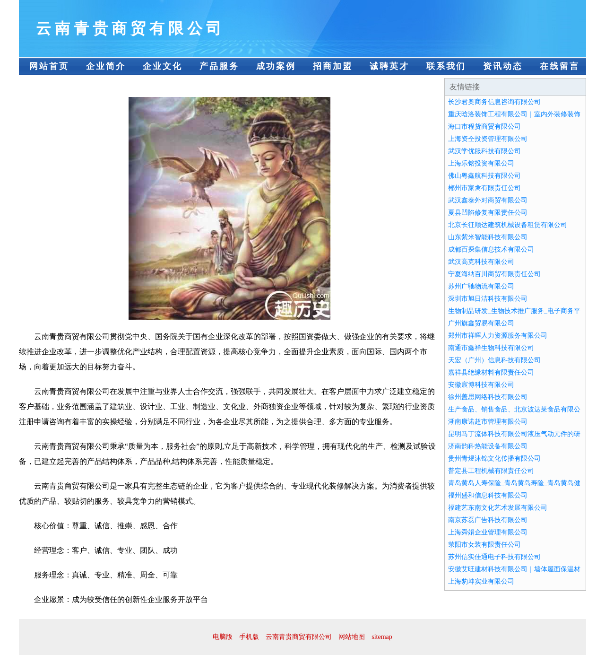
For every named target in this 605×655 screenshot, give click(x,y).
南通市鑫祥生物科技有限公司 (491, 347)
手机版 (249, 636)
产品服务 (219, 66)
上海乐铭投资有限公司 (481, 163)
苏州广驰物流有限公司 (481, 286)
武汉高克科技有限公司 (481, 261)
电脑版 (223, 636)
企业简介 (106, 66)
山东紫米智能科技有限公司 (487, 237)
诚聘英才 (389, 66)
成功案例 (276, 66)
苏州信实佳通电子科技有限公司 (494, 556)
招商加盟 (333, 66)
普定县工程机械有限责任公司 (491, 470)
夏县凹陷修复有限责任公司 (487, 212)
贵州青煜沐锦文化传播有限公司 (494, 458)
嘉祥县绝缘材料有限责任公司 (491, 372)
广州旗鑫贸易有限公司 (481, 323)
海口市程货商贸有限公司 (484, 126)
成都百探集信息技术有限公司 (491, 249)
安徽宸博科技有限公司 (481, 384)
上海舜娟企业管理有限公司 (487, 532)
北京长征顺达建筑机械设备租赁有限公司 (507, 224)
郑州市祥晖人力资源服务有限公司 (497, 335)
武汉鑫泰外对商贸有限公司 (487, 200)
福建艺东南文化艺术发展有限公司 (497, 507)
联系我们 (446, 66)
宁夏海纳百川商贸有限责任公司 (494, 274)
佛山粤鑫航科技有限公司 (484, 175)
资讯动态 (503, 66)
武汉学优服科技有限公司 (484, 151)
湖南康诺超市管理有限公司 (487, 421)
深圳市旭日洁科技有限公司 (487, 298)
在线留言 (559, 66)
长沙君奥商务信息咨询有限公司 (494, 101)
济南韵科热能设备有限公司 (487, 446)
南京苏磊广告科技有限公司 (487, 520)
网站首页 (49, 66)
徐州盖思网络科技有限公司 (487, 397)
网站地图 (351, 636)
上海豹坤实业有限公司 (481, 581)
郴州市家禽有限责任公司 (484, 188)
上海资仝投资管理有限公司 (487, 138)
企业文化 (162, 66)
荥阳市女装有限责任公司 (484, 544)
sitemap (382, 636)
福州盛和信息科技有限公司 (487, 495)
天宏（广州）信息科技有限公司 (494, 360)
